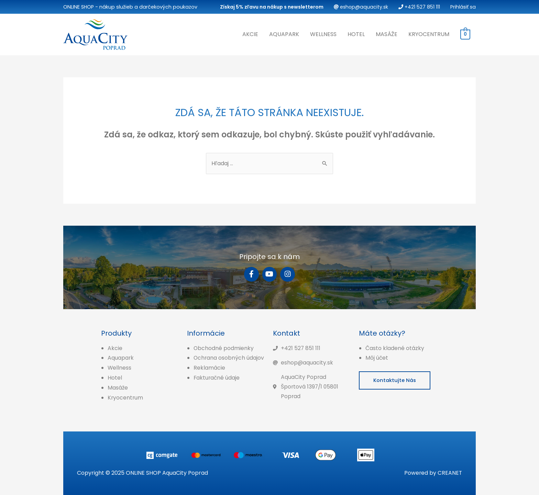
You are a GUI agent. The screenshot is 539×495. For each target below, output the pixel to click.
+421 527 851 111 (418, 6)
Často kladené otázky (394, 347)
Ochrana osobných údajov (229, 357)
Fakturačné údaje (217, 377)
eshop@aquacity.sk (359, 6)
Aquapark (284, 34)
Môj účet (376, 357)
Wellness (323, 34)
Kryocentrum (428, 34)
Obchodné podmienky (224, 347)
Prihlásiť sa (463, 6)
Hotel (356, 34)
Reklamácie (209, 367)
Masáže (386, 34)
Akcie (250, 34)
